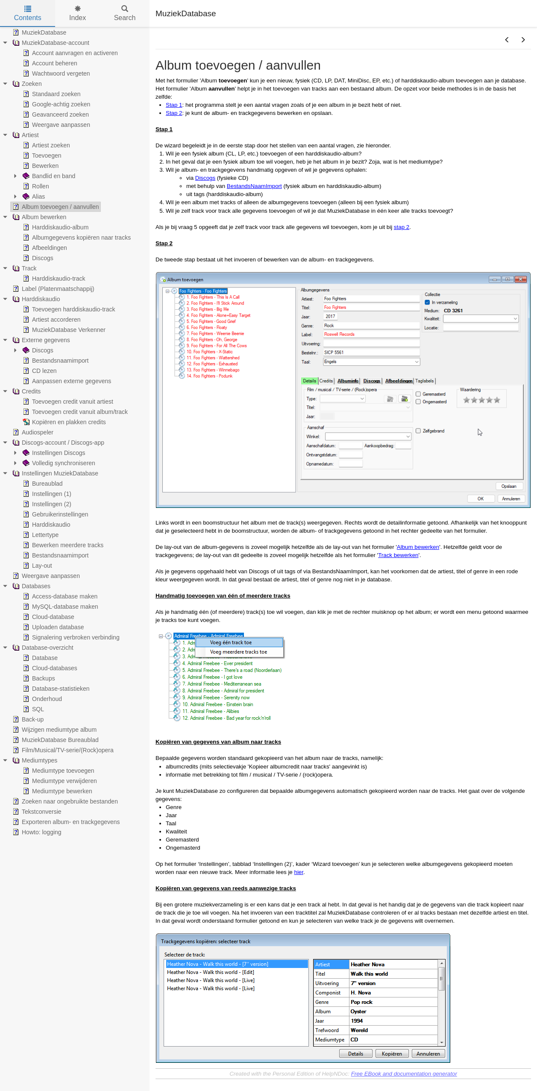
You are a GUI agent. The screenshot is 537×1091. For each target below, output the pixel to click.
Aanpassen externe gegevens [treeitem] (66, 381)
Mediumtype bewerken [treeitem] (56, 791)
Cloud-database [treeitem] (47, 617)
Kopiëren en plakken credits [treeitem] (63, 422)
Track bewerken (398, 555)
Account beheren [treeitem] (49, 63)
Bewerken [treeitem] (40, 166)
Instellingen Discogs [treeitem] (53, 453)
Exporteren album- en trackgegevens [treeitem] (65, 822)
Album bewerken (418, 547)
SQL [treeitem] (32, 709)
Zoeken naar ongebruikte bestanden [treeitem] (64, 801)
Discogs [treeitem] (37, 258)
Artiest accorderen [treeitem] (51, 319)
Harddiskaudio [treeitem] (35, 299)
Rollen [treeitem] (35, 186)
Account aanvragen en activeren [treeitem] (69, 53)
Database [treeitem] (39, 658)
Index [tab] (77, 13)
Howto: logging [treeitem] (36, 832)
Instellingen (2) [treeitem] (46, 504)
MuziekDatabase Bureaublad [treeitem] (55, 740)
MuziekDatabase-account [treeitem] (50, 43)
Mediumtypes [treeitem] (34, 760)
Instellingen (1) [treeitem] (46, 494)
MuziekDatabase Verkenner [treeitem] (63, 330)
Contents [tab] (27, 13)
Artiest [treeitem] (25, 135)
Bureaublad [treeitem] (42, 483)
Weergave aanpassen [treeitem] (55, 125)
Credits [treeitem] (26, 391)
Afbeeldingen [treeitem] (44, 248)
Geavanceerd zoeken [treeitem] (55, 114)
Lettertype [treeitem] (40, 535)
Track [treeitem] (23, 268)
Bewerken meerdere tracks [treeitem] (62, 545)
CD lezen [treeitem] (39, 371)
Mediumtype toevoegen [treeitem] (57, 770)
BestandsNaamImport (254, 186)
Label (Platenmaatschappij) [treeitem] (52, 289)
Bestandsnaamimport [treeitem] (54, 360)
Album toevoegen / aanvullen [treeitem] (55, 207)
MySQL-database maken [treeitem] (59, 606)
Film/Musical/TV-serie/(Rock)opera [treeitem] (62, 750)
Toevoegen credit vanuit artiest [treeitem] (67, 401)
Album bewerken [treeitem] (38, 217)
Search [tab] (125, 13)
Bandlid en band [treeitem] (48, 176)
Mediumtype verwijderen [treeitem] (59, 781)
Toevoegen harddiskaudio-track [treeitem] (68, 309)
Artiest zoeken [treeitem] (45, 145)
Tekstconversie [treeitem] (36, 812)
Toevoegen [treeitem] (41, 155)
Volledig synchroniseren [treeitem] (58, 463)
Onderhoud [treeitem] (41, 699)
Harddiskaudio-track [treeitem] (53, 278)
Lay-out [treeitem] (36, 565)
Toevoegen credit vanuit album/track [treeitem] (74, 412)
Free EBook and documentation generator (404, 1073)
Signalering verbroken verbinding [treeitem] (70, 637)
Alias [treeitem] (33, 196)
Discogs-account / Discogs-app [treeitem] (57, 442)
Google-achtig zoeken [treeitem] (55, 104)
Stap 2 (174, 113)
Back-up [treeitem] (27, 719)
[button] (507, 40)
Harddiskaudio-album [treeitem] (54, 227)
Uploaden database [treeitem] (52, 627)
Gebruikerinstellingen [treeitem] (54, 514)
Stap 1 (174, 105)
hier (298, 872)
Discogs (205, 178)
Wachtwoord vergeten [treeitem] (55, 73)
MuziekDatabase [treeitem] (38, 32)
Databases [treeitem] (30, 586)
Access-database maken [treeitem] (59, 596)
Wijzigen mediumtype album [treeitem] (54, 729)
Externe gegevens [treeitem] (40, 340)
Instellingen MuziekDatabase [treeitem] (54, 473)
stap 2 (401, 227)
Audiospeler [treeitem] (32, 432)
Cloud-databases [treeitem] (49, 668)
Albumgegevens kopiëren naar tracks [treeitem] (76, 237)
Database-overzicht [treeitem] (42, 647)
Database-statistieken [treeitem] (55, 688)
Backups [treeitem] (38, 678)
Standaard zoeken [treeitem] (51, 94)
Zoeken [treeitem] (26, 84)
